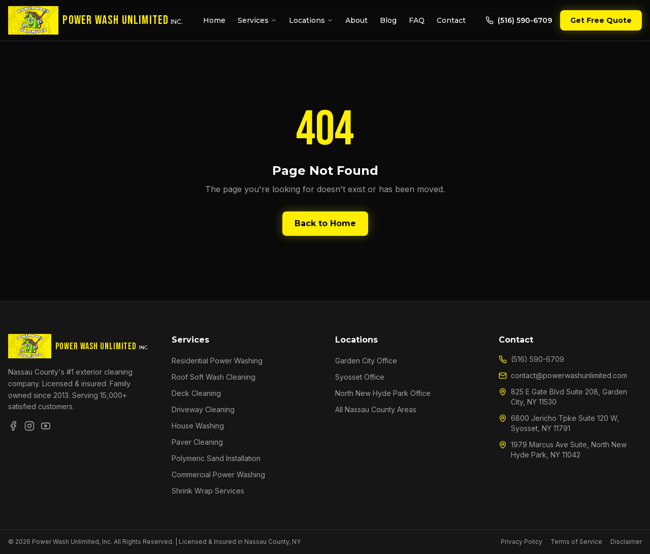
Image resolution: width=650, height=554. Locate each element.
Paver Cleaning (197, 442)
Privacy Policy (521, 541)
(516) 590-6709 (518, 20)
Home (214, 20)
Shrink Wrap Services (208, 490)
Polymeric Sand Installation (216, 458)
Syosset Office (359, 377)
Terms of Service (576, 541)
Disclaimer (626, 541)
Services (257, 20)
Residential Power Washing (217, 360)
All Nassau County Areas (375, 409)
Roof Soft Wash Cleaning (213, 377)
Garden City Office (366, 360)
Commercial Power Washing (218, 474)
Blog (388, 20)
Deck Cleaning (196, 393)
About (356, 20)
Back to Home (325, 223)
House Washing (198, 425)
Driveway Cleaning (203, 409)
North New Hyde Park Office (383, 393)
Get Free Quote (601, 20)
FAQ (417, 20)
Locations (311, 20)
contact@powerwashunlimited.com (563, 375)
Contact (451, 20)
